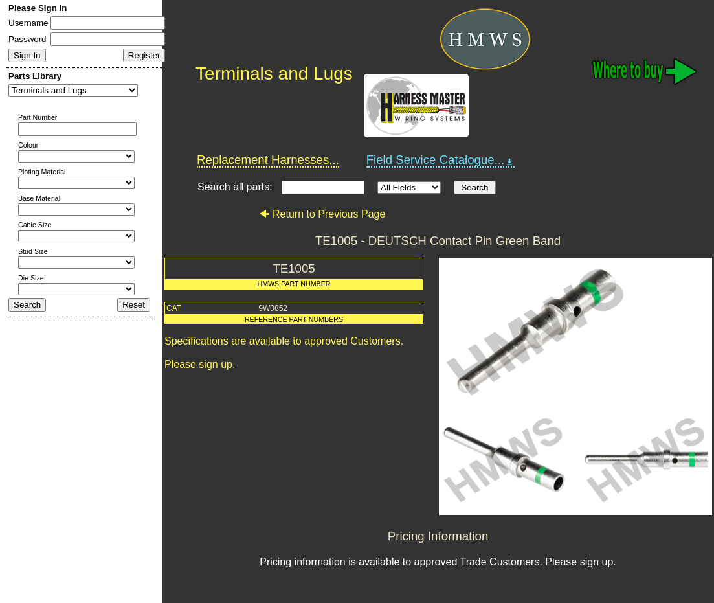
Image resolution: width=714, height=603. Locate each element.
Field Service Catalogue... (440, 160)
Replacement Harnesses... (268, 159)
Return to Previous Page (322, 214)
